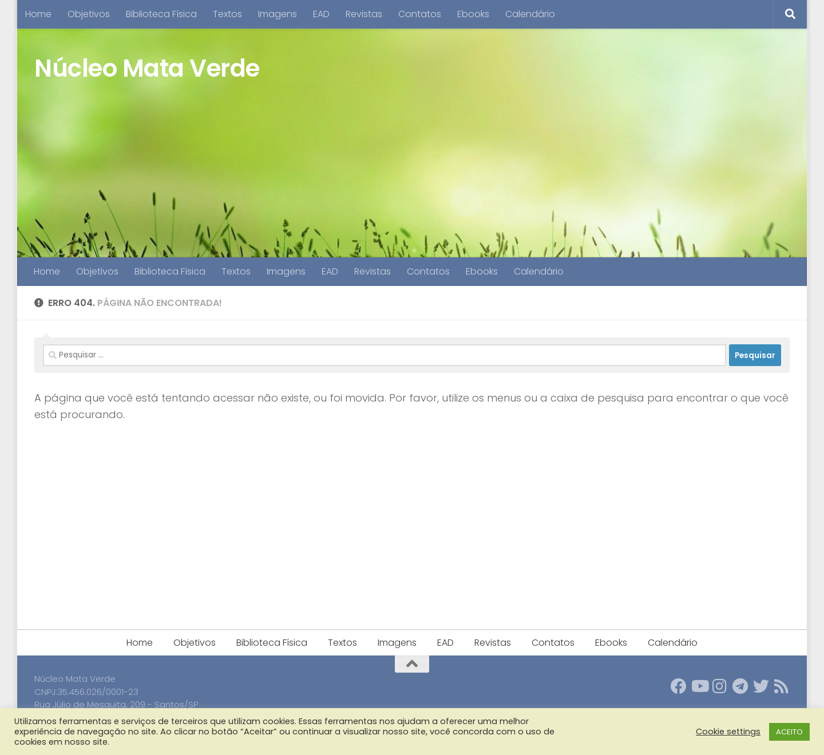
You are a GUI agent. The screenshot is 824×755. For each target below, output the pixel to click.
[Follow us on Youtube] (699, 686)
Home (38, 14)
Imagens (277, 14)
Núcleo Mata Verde (147, 68)
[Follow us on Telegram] (740, 686)
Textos (227, 14)
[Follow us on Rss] (782, 686)
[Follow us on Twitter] (761, 686)
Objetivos (89, 14)
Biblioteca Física (161, 14)
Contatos (419, 14)
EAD (321, 14)
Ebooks (473, 14)
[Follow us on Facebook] (679, 686)
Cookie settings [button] (728, 731)
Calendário (530, 14)
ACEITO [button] (789, 731)
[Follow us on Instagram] (720, 686)
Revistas (364, 14)
